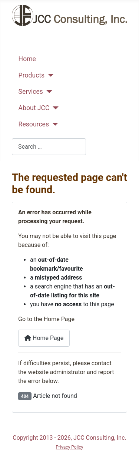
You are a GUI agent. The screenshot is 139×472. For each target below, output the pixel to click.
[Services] (47, 91)
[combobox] (49, 146)
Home (27, 59)
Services (31, 91)
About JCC (34, 108)
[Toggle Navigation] (20, 45)
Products (32, 75)
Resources (34, 124)
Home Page (43, 337)
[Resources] (53, 124)
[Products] (49, 75)
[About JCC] (54, 107)
